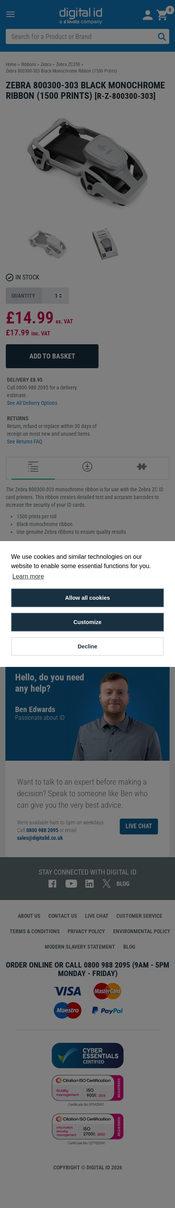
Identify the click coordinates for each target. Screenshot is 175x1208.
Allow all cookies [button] (87, 598)
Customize (87, 622)
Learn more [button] (28, 576)
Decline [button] (87, 646)
